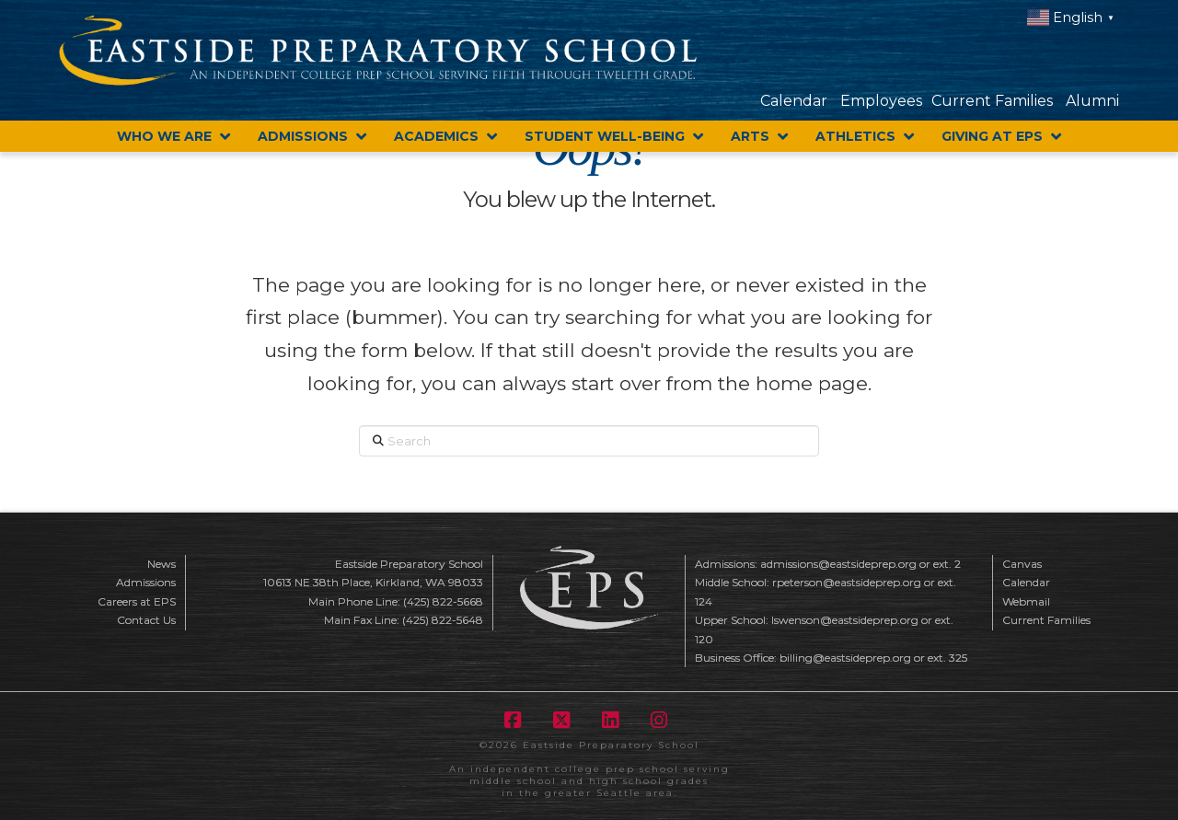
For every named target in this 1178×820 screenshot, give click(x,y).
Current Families (992, 101)
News (161, 564)
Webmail (1026, 601)
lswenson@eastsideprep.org (844, 620)
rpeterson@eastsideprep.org (846, 582)
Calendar (793, 101)
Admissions (146, 582)
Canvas (1022, 564)
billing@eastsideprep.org (845, 657)
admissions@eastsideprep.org (838, 564)
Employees (881, 101)
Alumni (1092, 101)
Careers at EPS (137, 601)
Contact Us (146, 620)
